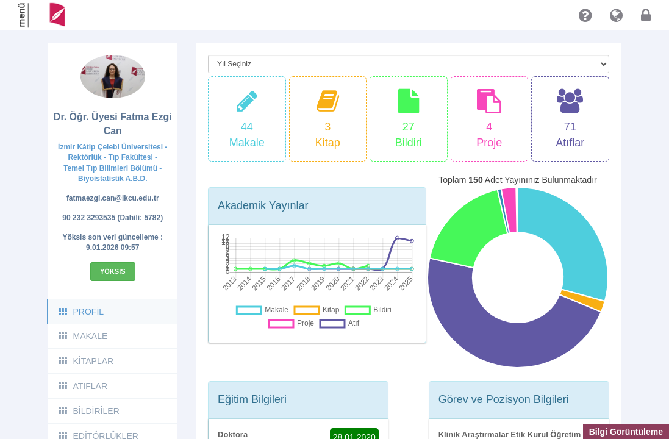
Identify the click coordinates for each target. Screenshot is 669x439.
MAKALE (82, 336)
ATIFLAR (82, 386)
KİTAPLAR (85, 361)
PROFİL (80, 311)
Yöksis (113, 271)
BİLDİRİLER (88, 411)
